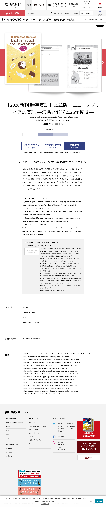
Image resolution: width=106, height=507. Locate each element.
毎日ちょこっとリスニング (36, 429)
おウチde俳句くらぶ (34, 433)
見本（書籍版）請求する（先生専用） (53, 146)
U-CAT (30, 443)
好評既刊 (67, 13)
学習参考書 (75, 13)
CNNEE (60, 447)
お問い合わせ (86, 8)
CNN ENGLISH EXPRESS (14, 423)
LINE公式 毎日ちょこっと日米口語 (38, 426)
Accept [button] (99, 501)
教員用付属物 (93, 19)
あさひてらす (71, 428)
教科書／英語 (12, 13)
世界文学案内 (32, 436)
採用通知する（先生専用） (74, 146)
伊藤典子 (48, 120)
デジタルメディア (56, 5)
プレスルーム (63, 5)
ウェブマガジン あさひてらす (37, 422)
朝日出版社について (73, 5)
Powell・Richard (59, 120)
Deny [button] (91, 501)
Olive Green (32, 447)
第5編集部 (70, 423)
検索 (51, 13)
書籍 (49, 5)
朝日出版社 (12, 5)
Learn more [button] (45, 504)
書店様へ (88, 457)
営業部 (60, 423)
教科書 (28, 5)
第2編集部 (61, 428)
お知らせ (56, 13)
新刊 (62, 13)
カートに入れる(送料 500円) (32, 252)
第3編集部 (61, 431)
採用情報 (9, 452)
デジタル (9, 438)
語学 (7, 434)
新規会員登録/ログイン (86, 2)
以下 (27, 242)
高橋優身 (40, 120)
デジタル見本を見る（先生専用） (31, 146)
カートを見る (100, 7)
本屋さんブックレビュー (35, 440)
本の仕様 (83, 19)
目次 (101, 19)
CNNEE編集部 (71, 426)
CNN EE (39, 5)
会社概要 (9, 448)
